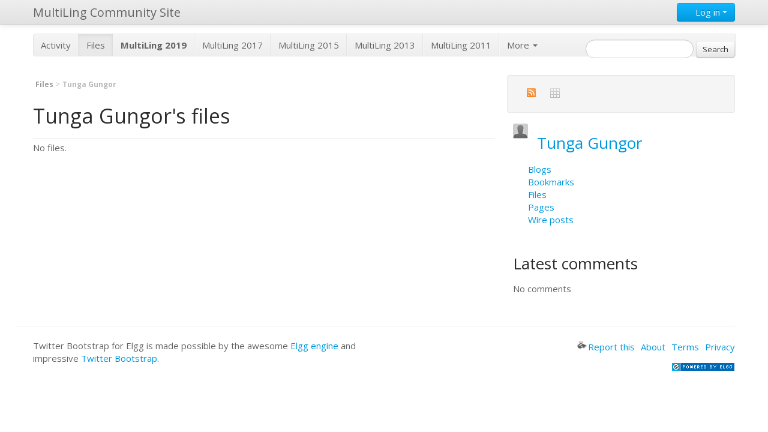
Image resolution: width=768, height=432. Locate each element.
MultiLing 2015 (308, 45)
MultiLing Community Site (107, 12)
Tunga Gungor (590, 143)
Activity (56, 45)
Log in (706, 12)
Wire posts (551, 220)
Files (95, 45)
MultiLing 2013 (385, 45)
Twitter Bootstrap (119, 358)
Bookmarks (551, 182)
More (522, 45)
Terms (685, 347)
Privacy (720, 347)
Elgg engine (314, 346)
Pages (541, 207)
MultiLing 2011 (461, 45)
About (653, 347)
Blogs (539, 169)
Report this (606, 347)
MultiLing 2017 (232, 45)
